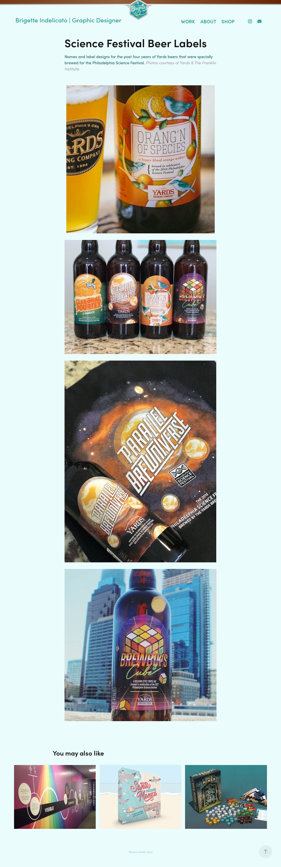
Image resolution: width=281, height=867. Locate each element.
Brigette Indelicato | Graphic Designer (68, 20)
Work (188, 21)
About (208, 21)
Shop (228, 21)
